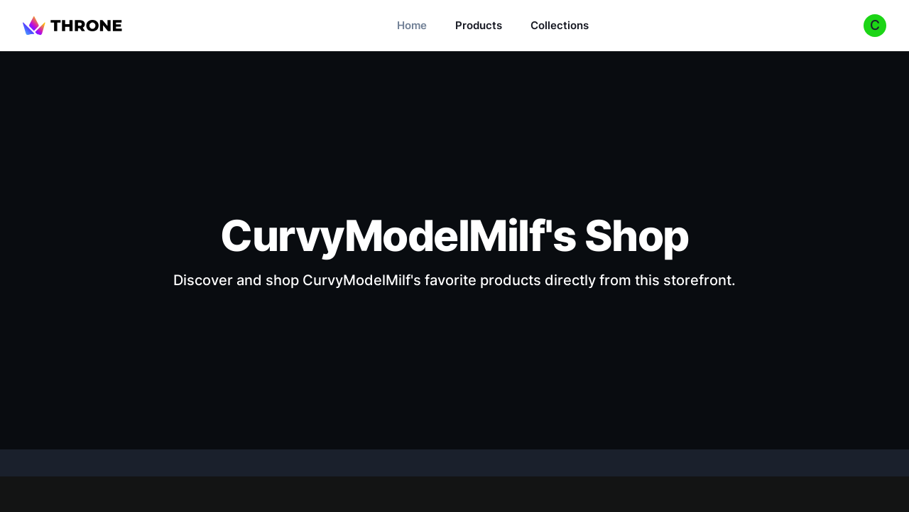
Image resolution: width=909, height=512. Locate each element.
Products (478, 25)
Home (412, 25)
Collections (559, 25)
